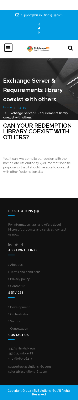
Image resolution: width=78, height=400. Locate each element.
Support (15, 321)
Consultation (18, 328)
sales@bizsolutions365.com (27, 371)
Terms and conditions (24, 272)
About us (15, 264)
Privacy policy (19, 279)
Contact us (17, 286)
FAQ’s (22, 108)
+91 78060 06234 (20, 358)
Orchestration (19, 314)
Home (7, 107)
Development (19, 307)
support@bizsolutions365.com (42, 15)
